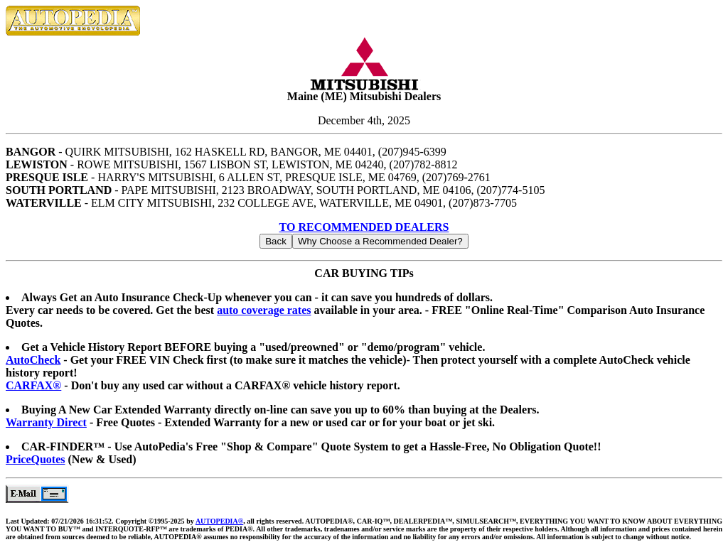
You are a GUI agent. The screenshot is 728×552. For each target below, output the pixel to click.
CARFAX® (33, 385)
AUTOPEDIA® (219, 521)
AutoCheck (33, 360)
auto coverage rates (264, 310)
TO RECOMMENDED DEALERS (364, 227)
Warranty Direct (46, 422)
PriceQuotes (35, 459)
